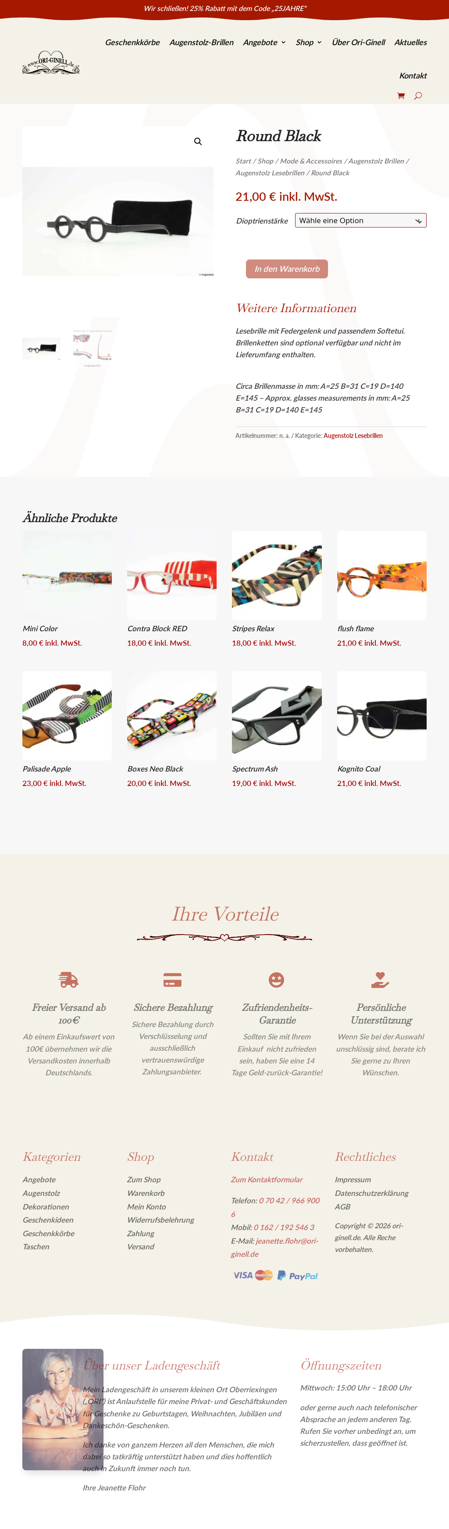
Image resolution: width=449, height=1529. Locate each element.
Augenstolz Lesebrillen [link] (269, 173)
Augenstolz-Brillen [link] (201, 42)
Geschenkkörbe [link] (132, 42)
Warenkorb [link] (145, 1193)
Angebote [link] (260, 42)
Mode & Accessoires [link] (311, 161)
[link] (50, 63)
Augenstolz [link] (41, 1193)
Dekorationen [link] (45, 1206)
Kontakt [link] (413, 75)
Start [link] (243, 161)
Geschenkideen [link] (47, 1219)
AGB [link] (342, 1206)
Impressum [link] (353, 1179)
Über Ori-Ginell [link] (358, 42)
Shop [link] (304, 42)
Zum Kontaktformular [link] (266, 1179)
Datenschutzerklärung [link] (371, 1193)
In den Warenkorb (287, 269)
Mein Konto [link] (146, 1206)
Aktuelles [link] (410, 42)
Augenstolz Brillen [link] (376, 161)
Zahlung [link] (140, 1233)
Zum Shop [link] (143, 1179)
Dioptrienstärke (262, 220)
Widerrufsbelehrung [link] (160, 1219)
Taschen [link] (35, 1246)
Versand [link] (140, 1246)
